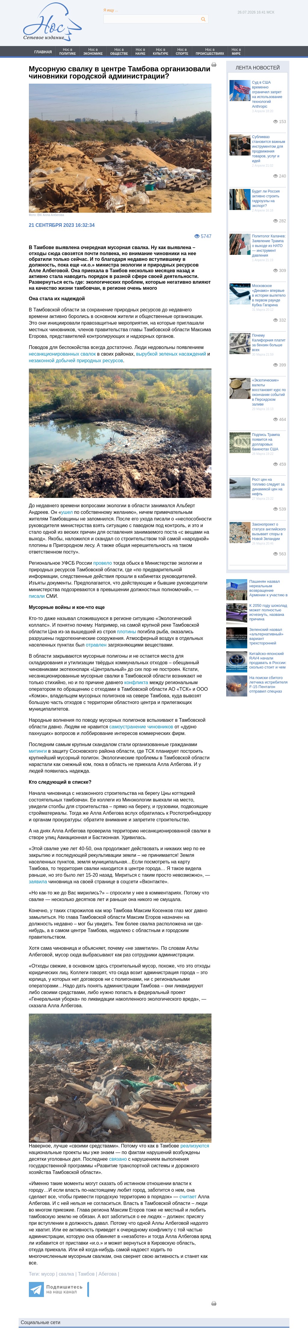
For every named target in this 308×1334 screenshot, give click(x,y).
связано (118, 1159)
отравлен (96, 644)
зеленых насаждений (182, 354)
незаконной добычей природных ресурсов (76, 360)
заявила (38, 881)
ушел (67, 512)
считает (188, 1196)
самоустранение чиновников (141, 726)
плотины (126, 631)
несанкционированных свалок (62, 354)
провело (102, 563)
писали (37, 596)
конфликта (136, 682)
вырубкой (147, 354)
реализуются (194, 1145)
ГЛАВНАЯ (43, 52)
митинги (38, 751)
